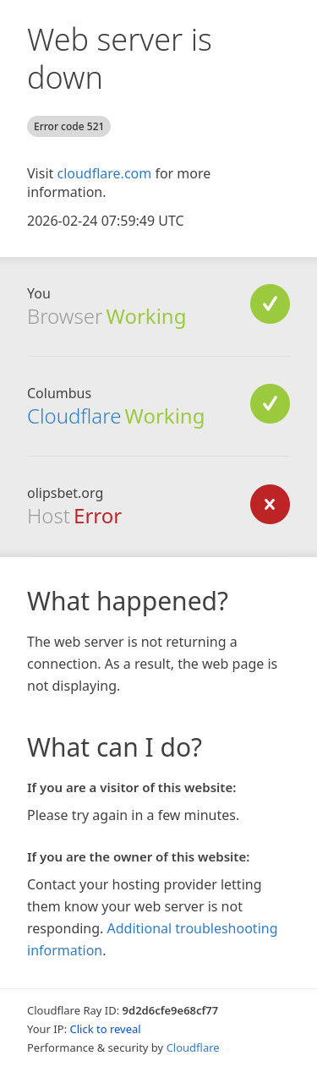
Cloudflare (74, 415)
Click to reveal (105, 1028)
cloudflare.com (104, 173)
